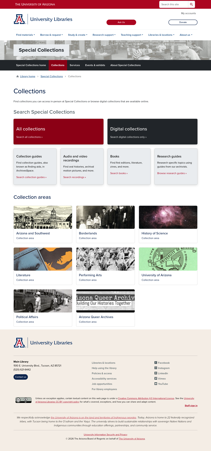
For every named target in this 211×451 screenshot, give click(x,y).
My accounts (188, 13)
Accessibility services (104, 378)
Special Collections (52, 76)
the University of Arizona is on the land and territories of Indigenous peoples (93, 417)
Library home (27, 76)
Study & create (76, 35)
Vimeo (162, 378)
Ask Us (121, 22)
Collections (57, 65)
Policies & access (102, 373)
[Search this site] (173, 4)
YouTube (163, 384)
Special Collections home (31, 65)
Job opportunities (102, 384)
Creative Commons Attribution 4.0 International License (146, 398)
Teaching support (131, 35)
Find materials (24, 35)
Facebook (164, 363)
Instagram (164, 368)
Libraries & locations (160, 35)
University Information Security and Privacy (105, 434)
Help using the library (104, 368)
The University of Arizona (132, 438)
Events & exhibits (95, 65)
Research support (103, 35)
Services (75, 65)
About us (185, 35)
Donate (183, 22)
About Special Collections (125, 65)
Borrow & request (50, 35)
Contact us (20, 377)
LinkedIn (163, 373)
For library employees (104, 389)
